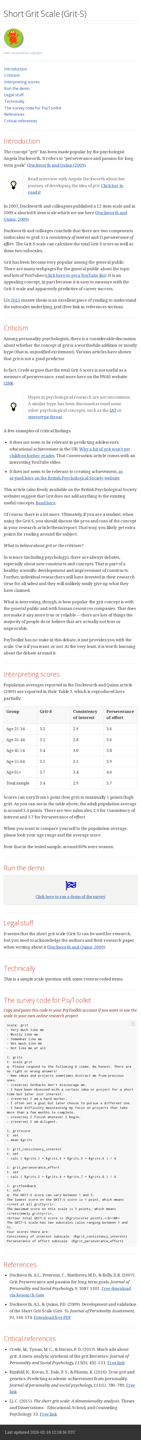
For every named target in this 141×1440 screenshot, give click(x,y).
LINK (8, 383)
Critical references (20, 121)
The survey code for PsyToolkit (32, 108)
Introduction (15, 69)
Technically (14, 101)
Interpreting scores (22, 82)
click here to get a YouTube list (75, 275)
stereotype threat (45, 417)
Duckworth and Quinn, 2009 (76, 947)
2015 (15, 300)
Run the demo (17, 88)
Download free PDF (52, 1317)
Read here (45, 503)
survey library (20, 53)
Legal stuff (14, 94)
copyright (36, 53)
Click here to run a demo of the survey (70, 896)
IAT (113, 410)
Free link (115, 1362)
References (14, 114)
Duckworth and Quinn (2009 (56, 165)
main (7, 53)
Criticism (12, 75)
